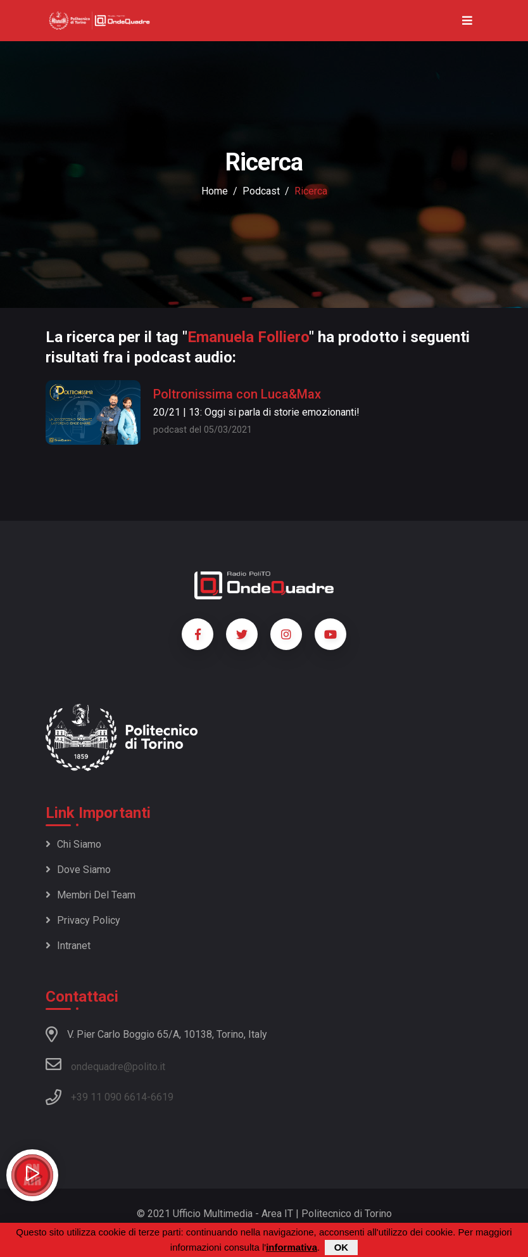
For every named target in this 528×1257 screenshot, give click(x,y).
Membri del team (90, 895)
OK (341, 1247)
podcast (261, 191)
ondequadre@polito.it (105, 1064)
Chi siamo (73, 844)
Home (214, 191)
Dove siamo (78, 870)
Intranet (68, 946)
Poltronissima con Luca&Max (237, 394)
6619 (162, 1097)
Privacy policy (83, 920)
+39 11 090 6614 (109, 1097)
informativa (291, 1247)
